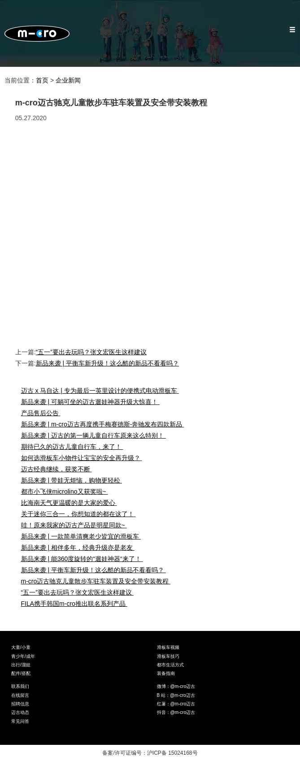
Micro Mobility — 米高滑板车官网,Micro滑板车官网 (37, 34)
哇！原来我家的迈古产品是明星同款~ (76, 525)
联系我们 (20, 686)
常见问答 (20, 721)
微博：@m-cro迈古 (176, 686)
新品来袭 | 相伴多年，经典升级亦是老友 (80, 547)
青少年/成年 (23, 656)
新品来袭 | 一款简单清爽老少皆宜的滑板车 (83, 536)
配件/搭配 (20, 673)
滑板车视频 (168, 647)
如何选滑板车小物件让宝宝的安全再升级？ (83, 457)
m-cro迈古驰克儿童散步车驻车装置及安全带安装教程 (98, 581)
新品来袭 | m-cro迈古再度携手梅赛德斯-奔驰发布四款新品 (104, 424)
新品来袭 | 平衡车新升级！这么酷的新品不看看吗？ (107, 363)
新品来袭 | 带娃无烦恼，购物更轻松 (73, 480)
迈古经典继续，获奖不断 (58, 469)
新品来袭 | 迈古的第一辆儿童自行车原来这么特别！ (95, 435)
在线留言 (20, 695)
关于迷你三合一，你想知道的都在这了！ (80, 513)
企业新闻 (68, 80)
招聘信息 (20, 703)
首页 (42, 80)
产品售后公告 (43, 413)
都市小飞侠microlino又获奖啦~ (66, 491)
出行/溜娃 (20, 664)
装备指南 (166, 673)
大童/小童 (20, 647)
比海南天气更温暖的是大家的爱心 (71, 502)
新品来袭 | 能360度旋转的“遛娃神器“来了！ (84, 558)
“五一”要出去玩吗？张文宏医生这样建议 (91, 352)
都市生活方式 (170, 664)
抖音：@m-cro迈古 (176, 712)
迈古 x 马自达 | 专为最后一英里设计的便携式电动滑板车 (102, 390)
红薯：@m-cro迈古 (176, 703)
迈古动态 (20, 712)
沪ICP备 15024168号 (172, 753)
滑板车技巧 (168, 656)
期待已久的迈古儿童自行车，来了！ (74, 446)
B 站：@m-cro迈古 (176, 695)
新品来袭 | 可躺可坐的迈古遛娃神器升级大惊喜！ (92, 401)
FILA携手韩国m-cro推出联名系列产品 (76, 603)
